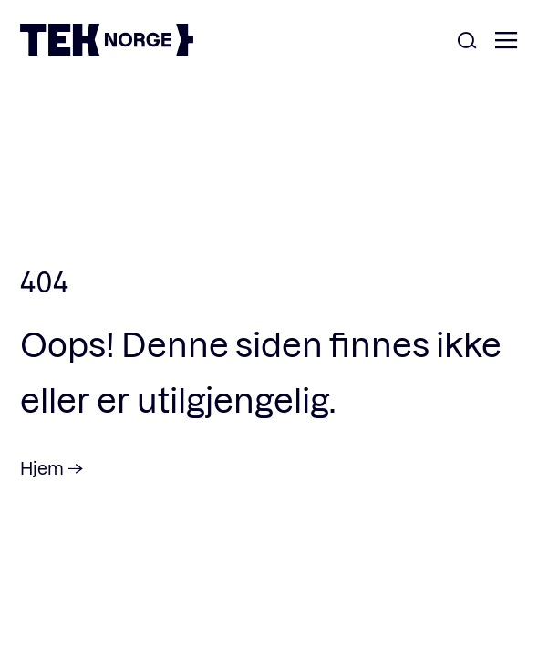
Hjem (42, 467)
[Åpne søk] (467, 41)
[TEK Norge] (106, 49)
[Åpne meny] (506, 41)
